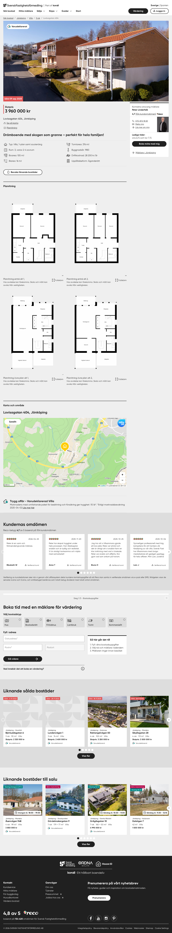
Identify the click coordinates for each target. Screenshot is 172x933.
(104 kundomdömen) (146, 114)
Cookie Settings (162, 928)
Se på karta (12, 123)
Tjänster (49, 890)
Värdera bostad (11, 901)
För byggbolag (10, 894)
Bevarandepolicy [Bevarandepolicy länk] (101, 928)
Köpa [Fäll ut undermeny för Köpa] (51, 11)
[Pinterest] (114, 918)
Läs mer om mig (142, 127)
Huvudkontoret (10, 897)
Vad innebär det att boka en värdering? (23, 669)
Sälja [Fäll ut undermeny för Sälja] (39, 11)
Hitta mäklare (26, 11)
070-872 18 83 (141, 121)
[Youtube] (98, 918)
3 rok (38, 18)
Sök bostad (9, 11)
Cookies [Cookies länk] (129, 928)
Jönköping (21, 18)
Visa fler (86, 756)
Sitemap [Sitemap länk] (150, 928)
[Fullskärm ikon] (57, 282)
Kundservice (9, 887)
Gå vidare (13, 659)
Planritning (12, 127)
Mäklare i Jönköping (146, 152)
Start (78, 11)
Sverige (155, 5)
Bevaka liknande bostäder (23, 171)
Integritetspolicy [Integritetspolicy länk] (85, 928)
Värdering (138, 11)
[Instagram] (106, 918)
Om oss (49, 887)
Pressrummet (51, 894)
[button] (65, 447)
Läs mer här (28, 507)
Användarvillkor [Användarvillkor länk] (117, 928)
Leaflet (101, 486)
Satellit (12, 421)
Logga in (160, 11)
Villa (31, 18)
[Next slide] (169, 552)
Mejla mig (139, 124)
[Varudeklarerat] (18, 26)
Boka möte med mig (149, 143)
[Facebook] (91, 918)
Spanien (164, 5)
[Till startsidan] (31, 5)
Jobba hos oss (52, 897)
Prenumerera (99, 898)
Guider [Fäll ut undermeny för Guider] (65, 11)
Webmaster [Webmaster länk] (139, 928)
